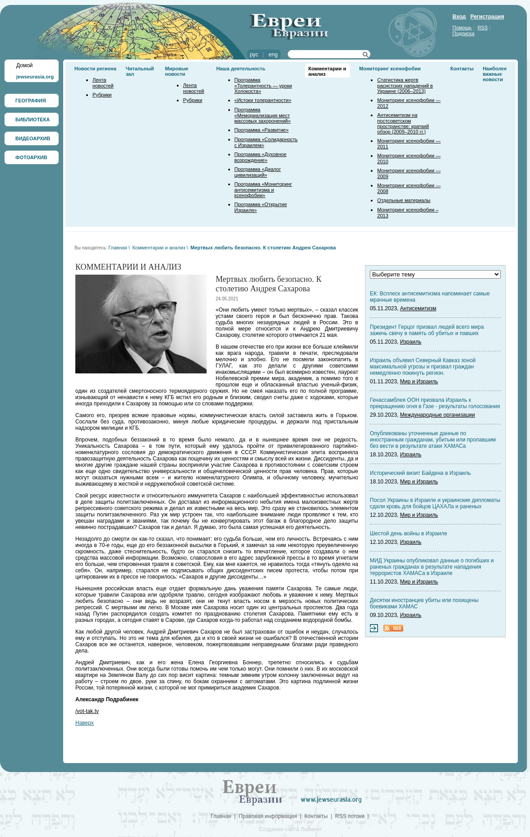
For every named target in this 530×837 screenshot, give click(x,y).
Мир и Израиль (419, 381)
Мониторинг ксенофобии (390, 68)
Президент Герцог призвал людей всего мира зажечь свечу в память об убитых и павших (427, 330)
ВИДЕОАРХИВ (32, 138)
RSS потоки (349, 816)
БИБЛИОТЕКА (32, 119)
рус (254, 54)
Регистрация (487, 17)
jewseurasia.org (35, 76)
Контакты (462, 68)
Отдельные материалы (403, 200)
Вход (459, 17)
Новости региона (95, 68)
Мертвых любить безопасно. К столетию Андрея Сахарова (263, 247)
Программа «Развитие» (262, 130)
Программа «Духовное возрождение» (261, 157)
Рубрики (101, 94)
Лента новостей (103, 82)
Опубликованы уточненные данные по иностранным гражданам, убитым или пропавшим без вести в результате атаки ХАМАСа (433, 439)
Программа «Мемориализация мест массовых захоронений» (263, 115)
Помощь (462, 27)
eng (273, 54)
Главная (117, 247)
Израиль (410, 342)
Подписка (463, 33)
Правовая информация (268, 816)
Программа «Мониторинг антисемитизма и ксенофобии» (263, 189)
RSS (483, 27)
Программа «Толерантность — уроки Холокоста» (263, 85)
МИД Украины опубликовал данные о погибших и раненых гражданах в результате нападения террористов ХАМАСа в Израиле (432, 566)
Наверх (84, 723)
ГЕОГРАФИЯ (30, 100)
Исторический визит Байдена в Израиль (420, 473)
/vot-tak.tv (87, 711)
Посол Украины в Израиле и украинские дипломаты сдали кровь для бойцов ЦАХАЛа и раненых (435, 503)
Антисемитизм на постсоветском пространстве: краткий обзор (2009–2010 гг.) (403, 123)
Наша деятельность (241, 68)
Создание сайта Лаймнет (290, 829)
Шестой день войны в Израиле (408, 533)
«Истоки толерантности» (263, 100)
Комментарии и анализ (158, 247)
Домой (24, 65)
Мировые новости (177, 71)
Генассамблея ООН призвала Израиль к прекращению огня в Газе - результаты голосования (435, 403)
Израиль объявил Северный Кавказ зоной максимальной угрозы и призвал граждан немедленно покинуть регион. (423, 366)
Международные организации (437, 415)
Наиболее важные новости (495, 74)
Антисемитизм (418, 308)
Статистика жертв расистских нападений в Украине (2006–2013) (405, 85)
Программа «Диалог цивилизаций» (258, 172)
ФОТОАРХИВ (31, 157)
